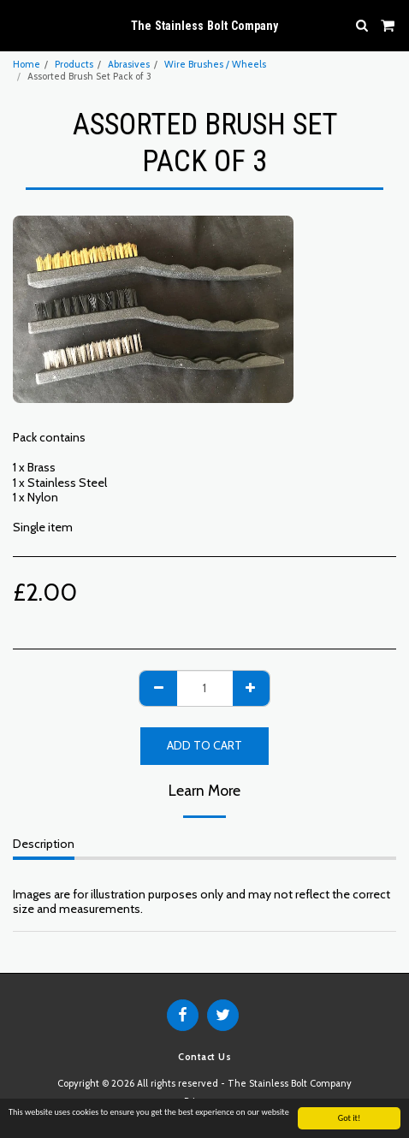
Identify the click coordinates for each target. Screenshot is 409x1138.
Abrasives (129, 64)
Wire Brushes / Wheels (215, 64)
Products (74, 64)
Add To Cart (204, 745)
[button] (18, 25)
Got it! (349, 1118)
